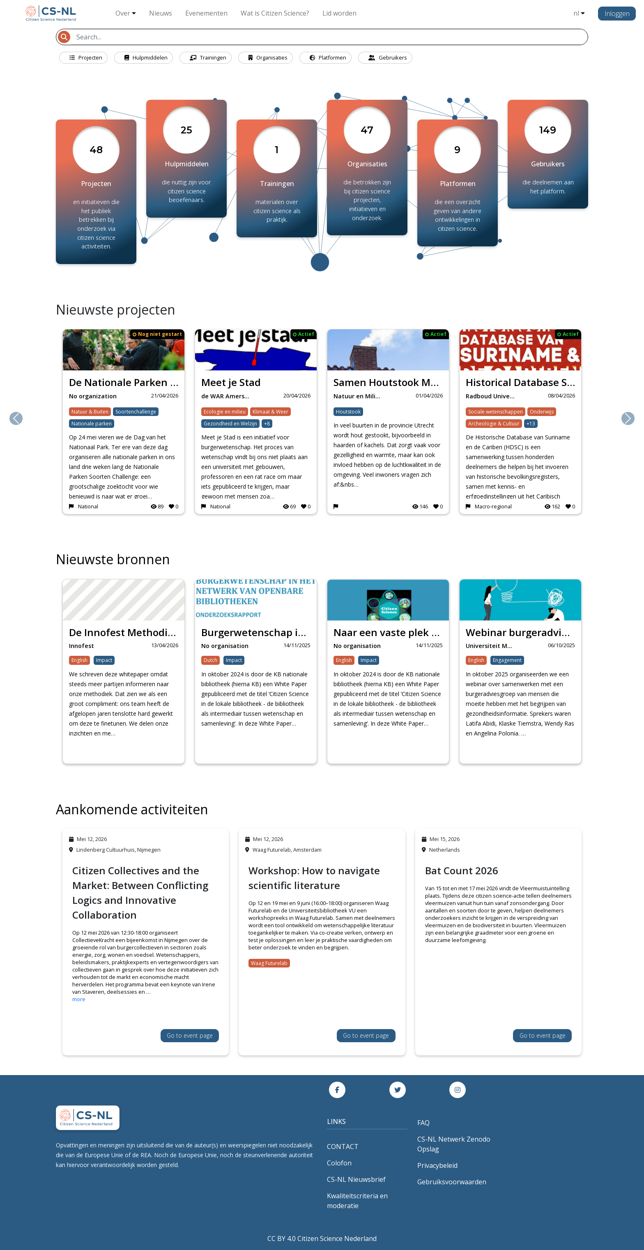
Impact (104, 660)
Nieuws (160, 13)
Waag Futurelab (269, 963)
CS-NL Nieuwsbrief (356, 1179)
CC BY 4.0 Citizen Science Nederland (322, 1238)
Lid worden (339, 13)
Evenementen (206, 13)
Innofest (81, 646)
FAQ (423, 1122)
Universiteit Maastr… (493, 646)
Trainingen (208, 57)
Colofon (339, 1162)
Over (122, 13)
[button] (16, 418)
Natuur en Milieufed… (361, 396)
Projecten (85, 57)
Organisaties (268, 57)
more (78, 999)
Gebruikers (387, 57)
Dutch (210, 660)
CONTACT (343, 1146)
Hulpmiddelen (146, 57)
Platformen (328, 57)
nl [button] (576, 13)
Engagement (507, 660)
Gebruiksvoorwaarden (451, 1181)
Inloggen (617, 13)
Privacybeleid (437, 1165)
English (79, 660)
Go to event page (190, 1035)
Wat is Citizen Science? (275, 13)
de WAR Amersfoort (228, 396)
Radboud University (493, 396)
